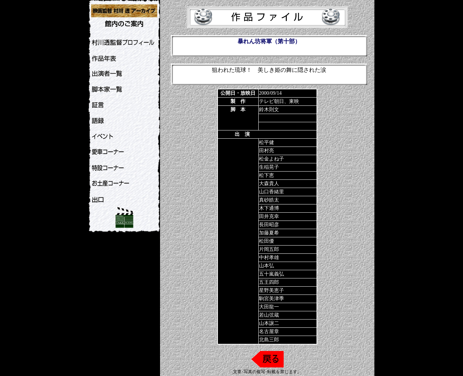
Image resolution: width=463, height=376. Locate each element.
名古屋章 (269, 331)
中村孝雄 (269, 257)
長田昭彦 (269, 224)
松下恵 (266, 175)
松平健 (266, 142)
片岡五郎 (269, 249)
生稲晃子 (269, 167)
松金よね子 (271, 159)
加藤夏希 (269, 233)
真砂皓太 (269, 200)
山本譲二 (269, 323)
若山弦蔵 (269, 315)
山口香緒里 (271, 191)
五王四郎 (269, 282)
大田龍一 (269, 307)
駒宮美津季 (271, 298)
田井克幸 (269, 216)
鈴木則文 (269, 109)
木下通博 (269, 208)
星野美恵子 (271, 290)
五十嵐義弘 (271, 274)
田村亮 (266, 150)
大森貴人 (269, 183)
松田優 (266, 241)
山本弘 (266, 265)
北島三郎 (269, 339)
